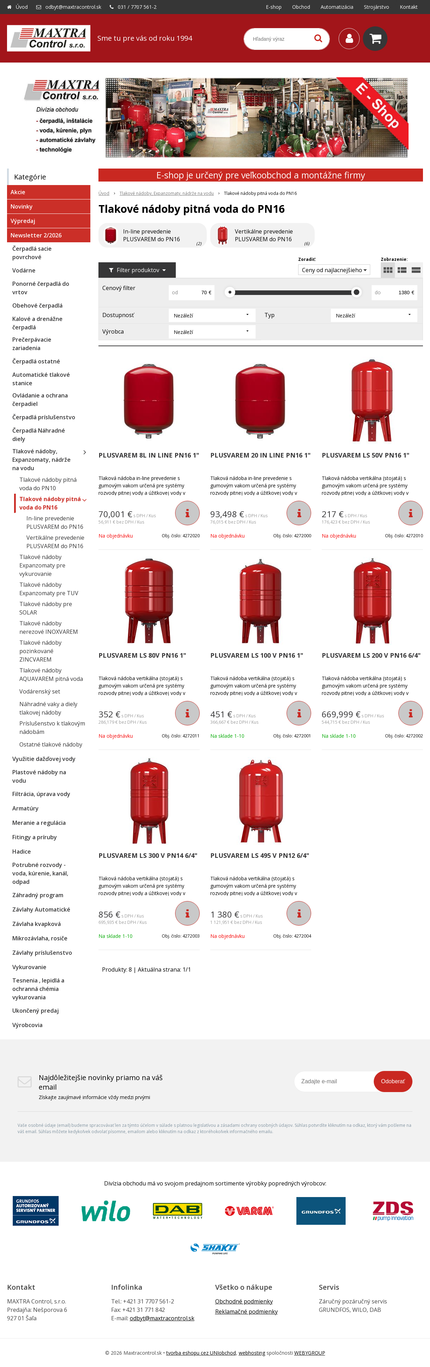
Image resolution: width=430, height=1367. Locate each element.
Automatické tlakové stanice (41, 379)
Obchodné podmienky (244, 1301)
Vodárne (24, 270)
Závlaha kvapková (36, 924)
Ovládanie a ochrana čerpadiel (40, 400)
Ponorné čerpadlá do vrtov (40, 288)
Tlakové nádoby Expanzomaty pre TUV (48, 589)
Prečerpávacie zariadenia (31, 344)
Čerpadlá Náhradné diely (38, 435)
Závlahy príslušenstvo (42, 953)
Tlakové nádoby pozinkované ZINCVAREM (40, 651)
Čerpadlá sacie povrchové (32, 253)
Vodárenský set (39, 691)
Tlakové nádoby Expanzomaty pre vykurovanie (42, 565)
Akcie (18, 192)
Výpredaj (23, 221)
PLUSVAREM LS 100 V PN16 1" (256, 655)
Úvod (22, 7)
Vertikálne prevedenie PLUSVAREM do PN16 (55, 542)
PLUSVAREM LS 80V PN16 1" (142, 655)
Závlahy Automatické (41, 909)
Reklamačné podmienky (246, 1311)
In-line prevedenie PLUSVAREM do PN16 (54, 522)
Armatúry (25, 808)
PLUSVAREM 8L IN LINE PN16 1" (148, 455)
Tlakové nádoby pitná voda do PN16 (50, 503)
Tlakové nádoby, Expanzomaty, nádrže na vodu (41, 459)
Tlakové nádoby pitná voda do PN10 (48, 484)
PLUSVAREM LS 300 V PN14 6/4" (148, 855)
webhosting (252, 1352)
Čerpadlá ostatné (36, 361)
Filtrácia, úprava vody (41, 794)
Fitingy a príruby (34, 837)
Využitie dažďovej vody (44, 759)
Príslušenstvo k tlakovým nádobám (52, 727)
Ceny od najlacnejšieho (332, 270)
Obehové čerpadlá (37, 305)
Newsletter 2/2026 (36, 235)
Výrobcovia (27, 1025)
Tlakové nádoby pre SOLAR (45, 608)
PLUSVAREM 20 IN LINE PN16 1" (260, 455)
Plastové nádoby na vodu (39, 776)
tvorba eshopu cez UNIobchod (201, 1352)
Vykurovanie (29, 967)
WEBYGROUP (309, 1352)
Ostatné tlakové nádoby (50, 744)
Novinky (22, 206)
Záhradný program (37, 895)
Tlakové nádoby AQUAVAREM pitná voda (51, 674)
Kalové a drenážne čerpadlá (37, 323)
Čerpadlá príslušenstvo (43, 417)
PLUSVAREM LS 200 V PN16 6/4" (371, 655)
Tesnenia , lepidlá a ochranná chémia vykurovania (38, 989)
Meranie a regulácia (39, 823)
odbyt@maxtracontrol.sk (73, 7)
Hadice (21, 851)
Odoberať (393, 1081)
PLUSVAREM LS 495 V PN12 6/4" (259, 855)
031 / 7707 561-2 (137, 7)
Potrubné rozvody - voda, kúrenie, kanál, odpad (40, 873)
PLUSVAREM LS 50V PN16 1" (366, 455)
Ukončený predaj (35, 1010)
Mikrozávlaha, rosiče (40, 938)
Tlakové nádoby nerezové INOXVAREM (48, 627)
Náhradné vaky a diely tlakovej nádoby (48, 708)
